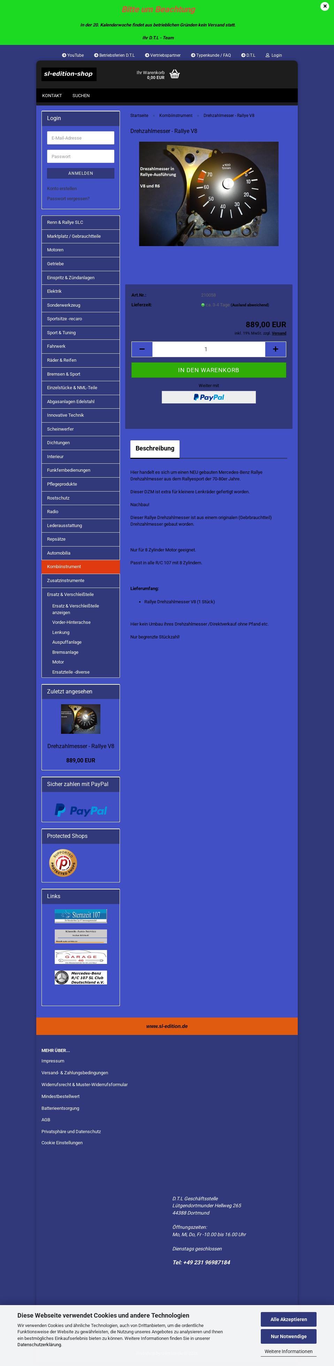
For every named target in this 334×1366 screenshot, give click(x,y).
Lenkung (60, 635)
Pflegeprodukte (62, 487)
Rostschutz (58, 501)
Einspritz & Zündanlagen (70, 281)
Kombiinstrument (64, 570)
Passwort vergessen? (68, 202)
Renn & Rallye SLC (65, 225)
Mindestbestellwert (60, 1099)
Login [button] (274, 55)
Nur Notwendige (289, 1336)
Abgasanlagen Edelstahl (70, 405)
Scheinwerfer (60, 432)
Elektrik (54, 294)
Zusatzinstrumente (65, 584)
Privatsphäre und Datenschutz (71, 1135)
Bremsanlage (65, 655)
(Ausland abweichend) (250, 308)
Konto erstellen (62, 192)
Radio (52, 515)
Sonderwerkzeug (63, 308)
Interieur (55, 460)
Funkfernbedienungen (68, 474)
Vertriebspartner (163, 55)
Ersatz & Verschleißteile (70, 597)
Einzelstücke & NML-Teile (72, 391)
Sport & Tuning (61, 336)
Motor (58, 665)
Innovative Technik (65, 418)
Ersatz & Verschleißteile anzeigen (75, 613)
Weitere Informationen (289, 1351)
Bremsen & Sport (63, 377)
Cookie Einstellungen (62, 1146)
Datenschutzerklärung (39, 1344)
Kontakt (52, 95)
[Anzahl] (208, 353)
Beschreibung (155, 451)
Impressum (52, 1064)
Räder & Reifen (61, 363)
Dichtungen (58, 446)
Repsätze (56, 542)
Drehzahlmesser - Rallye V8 (80, 749)
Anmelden (80, 176)
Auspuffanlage (67, 645)
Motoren (55, 253)
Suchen (81, 95)
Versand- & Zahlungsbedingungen (74, 1076)
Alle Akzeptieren (289, 1319)
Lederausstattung (64, 529)
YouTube (73, 55)
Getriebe (55, 267)
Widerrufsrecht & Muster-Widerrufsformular (84, 1088)
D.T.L (248, 55)
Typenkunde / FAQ (211, 55)
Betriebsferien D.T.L (114, 55)
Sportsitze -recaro (64, 322)
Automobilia (58, 556)
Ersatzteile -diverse (71, 675)
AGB (45, 1123)
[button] (141, 353)
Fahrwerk (56, 350)
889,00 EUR (80, 764)
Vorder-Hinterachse (71, 625)
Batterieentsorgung (60, 1111)
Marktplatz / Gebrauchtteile (74, 239)
